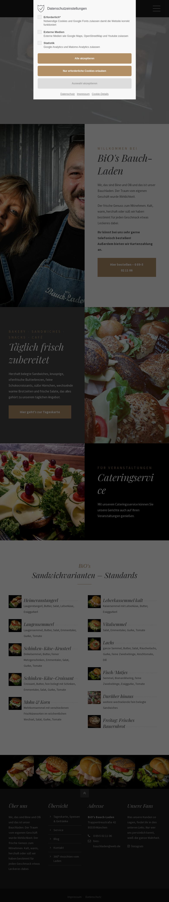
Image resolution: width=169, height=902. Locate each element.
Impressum (83, 94)
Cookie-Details (100, 94)
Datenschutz (67, 94)
